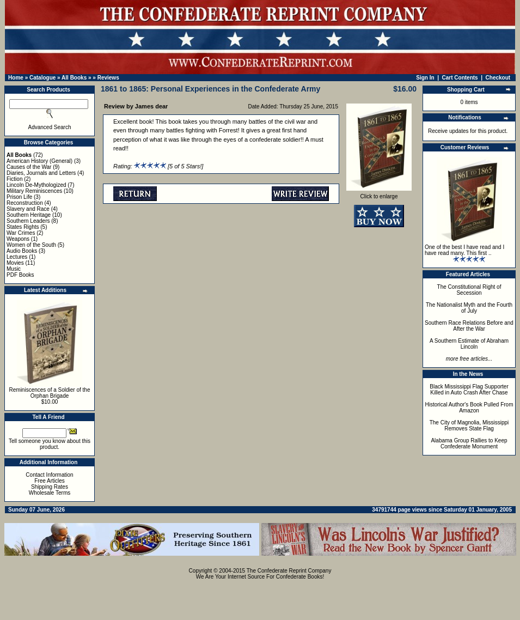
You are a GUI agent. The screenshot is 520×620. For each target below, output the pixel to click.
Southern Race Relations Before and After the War (469, 326)
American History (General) (39, 161)
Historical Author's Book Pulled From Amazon (469, 408)
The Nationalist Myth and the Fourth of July (469, 308)
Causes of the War (29, 167)
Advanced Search (49, 127)
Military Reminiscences (34, 191)
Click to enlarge (379, 194)
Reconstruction (25, 203)
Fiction (14, 179)
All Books (74, 78)
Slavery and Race (28, 209)
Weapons (18, 239)
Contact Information (49, 475)
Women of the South (31, 245)
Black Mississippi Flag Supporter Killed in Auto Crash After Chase (469, 390)
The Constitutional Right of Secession (469, 290)
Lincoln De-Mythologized (36, 185)
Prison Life (19, 197)
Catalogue (42, 78)
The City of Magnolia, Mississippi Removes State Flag (469, 425)
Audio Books (22, 251)
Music (14, 269)
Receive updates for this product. (467, 131)
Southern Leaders (28, 221)
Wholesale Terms (50, 493)
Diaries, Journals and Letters (41, 173)
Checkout (498, 78)
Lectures (17, 257)
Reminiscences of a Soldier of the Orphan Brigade (49, 393)
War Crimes (21, 233)
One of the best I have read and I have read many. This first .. (464, 250)
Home (15, 78)
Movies (15, 263)
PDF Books (20, 275)
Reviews (108, 78)
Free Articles (49, 481)
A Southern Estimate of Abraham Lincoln (469, 344)
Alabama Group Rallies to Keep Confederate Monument (469, 443)
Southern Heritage (29, 215)
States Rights (23, 227)
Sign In (425, 78)
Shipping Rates (49, 487)
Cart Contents (460, 78)
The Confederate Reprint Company (289, 571)
